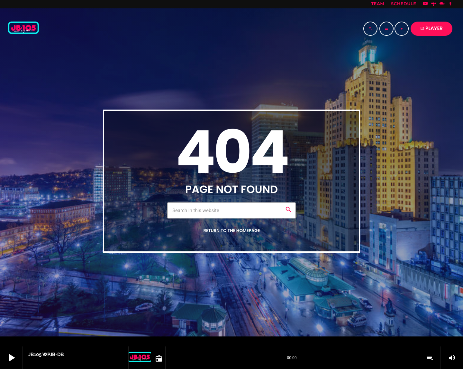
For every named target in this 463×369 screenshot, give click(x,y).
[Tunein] (433, 4)
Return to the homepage (231, 231)
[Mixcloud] (442, 4)
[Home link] (23, 29)
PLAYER (431, 28)
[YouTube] (425, 4)
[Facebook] (450, 4)
